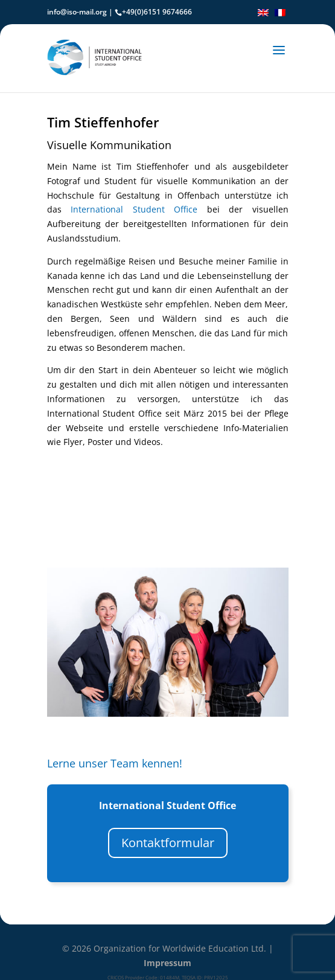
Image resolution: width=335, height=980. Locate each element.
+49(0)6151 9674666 (157, 12)
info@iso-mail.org (77, 12)
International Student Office (134, 209)
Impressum (167, 963)
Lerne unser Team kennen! (114, 763)
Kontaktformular (167, 842)
